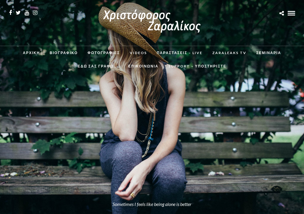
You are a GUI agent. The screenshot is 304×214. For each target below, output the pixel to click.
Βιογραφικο (64, 53)
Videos (138, 53)
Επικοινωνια (143, 66)
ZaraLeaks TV (229, 53)
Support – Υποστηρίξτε (197, 66)
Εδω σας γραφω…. (98, 66)
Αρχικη (31, 53)
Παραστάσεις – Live (179, 53)
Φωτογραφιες (104, 53)
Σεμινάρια (268, 53)
